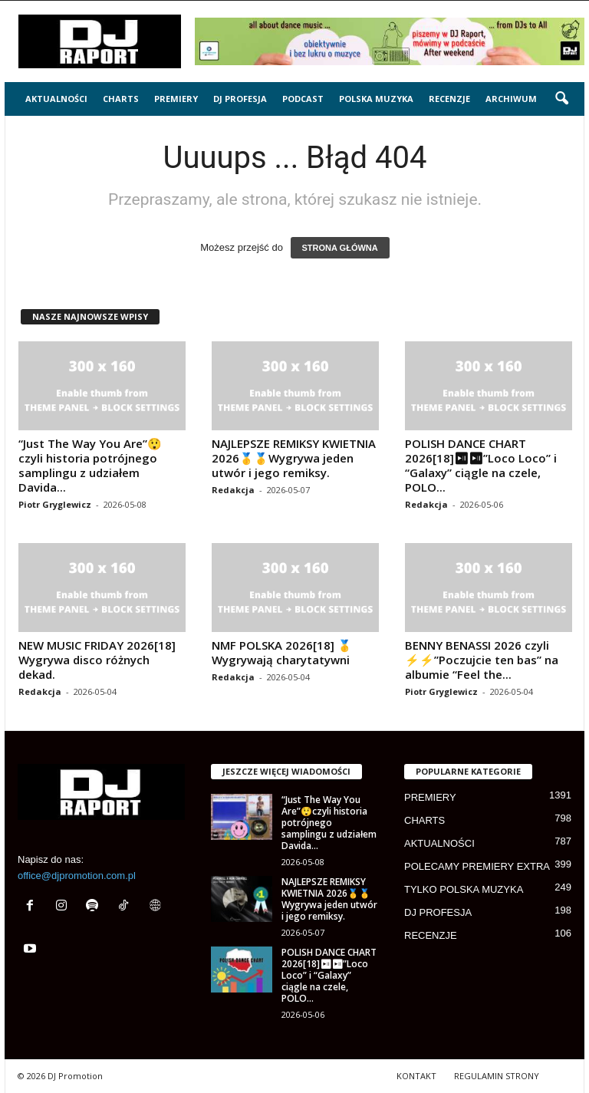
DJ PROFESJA (240, 98)
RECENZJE (449, 98)
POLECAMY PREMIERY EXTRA (477, 866)
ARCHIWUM (511, 98)
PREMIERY (176, 98)
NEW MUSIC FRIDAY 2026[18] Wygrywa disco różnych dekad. (97, 659)
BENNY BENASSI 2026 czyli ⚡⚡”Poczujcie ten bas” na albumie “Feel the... (481, 659)
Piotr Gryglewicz (54, 504)
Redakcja (233, 489)
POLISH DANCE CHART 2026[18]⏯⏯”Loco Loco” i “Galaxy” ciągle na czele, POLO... (481, 465)
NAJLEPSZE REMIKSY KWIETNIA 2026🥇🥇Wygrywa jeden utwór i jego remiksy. (294, 458)
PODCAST (303, 98)
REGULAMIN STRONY (496, 1075)
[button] (561, 99)
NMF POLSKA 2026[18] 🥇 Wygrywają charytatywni (282, 652)
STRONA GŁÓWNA (340, 247)
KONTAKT (416, 1075)
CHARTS (121, 98)
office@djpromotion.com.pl (77, 875)
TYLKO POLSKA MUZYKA (463, 889)
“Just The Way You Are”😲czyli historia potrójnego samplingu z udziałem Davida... (90, 465)
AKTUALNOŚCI (56, 98)
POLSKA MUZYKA (376, 98)
